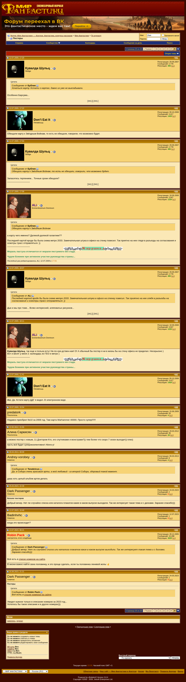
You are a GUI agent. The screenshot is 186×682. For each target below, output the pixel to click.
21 (160, 49)
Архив (141, 671)
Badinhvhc (14, 515)
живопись (11, 621)
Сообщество (53, 43)
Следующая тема (101, 627)
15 (157, 49)
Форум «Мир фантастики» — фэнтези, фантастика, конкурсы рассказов (41, 36)
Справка (19, 43)
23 (167, 49)
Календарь (90, 43)
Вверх (180, 671)
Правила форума (14, 657)
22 (164, 49)
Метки (10, 617)
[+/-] (173, 66)
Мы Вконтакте (152, 671)
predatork (14, 412)
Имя (141, 35)
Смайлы (10, 649)
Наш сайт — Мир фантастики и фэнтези (118, 671)
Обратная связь (90, 671)
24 (171, 49)
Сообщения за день (133, 43)
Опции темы (170, 54)
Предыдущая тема (85, 627)
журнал (20, 621)
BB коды (11, 647)
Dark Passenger (18, 491)
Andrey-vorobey (18, 457)
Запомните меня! (170, 36)
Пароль (143, 39)
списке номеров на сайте (32, 559)
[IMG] (9, 651)
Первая (148, 49)
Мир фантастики (82, 36)
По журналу (96, 36)
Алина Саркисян (19, 432)
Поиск (169, 43)
